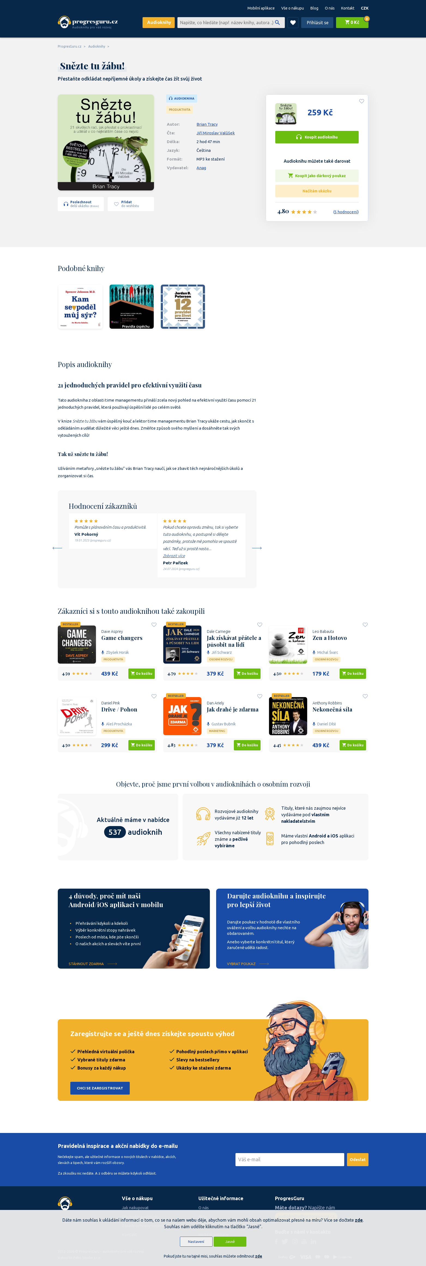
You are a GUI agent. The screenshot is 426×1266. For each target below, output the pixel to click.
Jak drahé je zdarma (232, 709)
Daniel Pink (110, 703)
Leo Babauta (323, 631)
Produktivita (179, 109)
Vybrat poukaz (241, 964)
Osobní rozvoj (220, 659)
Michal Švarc (325, 652)
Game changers (122, 637)
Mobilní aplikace (261, 8)
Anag (201, 167)
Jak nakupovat (135, 1207)
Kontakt (347, 8)
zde (359, 1220)
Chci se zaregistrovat (100, 1088)
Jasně (230, 1242)
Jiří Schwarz (219, 652)
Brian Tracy (207, 124)
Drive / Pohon (119, 709)
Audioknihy (159, 22)
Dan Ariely (215, 703)
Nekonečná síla (332, 709)
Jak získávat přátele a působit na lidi (234, 641)
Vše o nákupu (292, 8)
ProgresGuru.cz (69, 46)
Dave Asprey (112, 631)
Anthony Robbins (327, 703)
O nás (330, 8)
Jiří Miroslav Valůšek (216, 133)
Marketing (217, 730)
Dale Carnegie (219, 631)
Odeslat (358, 1159)
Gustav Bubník (221, 724)
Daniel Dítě (324, 724)
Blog (314, 8)
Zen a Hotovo (330, 637)
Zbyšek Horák (115, 652)
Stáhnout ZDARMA (86, 964)
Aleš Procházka (116, 724)
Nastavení (196, 1242)
